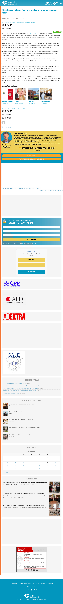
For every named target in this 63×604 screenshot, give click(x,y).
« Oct (4, 472)
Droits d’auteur (50, 583)
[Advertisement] (31, 175)
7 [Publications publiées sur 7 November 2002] (31, 460)
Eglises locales (30, 22)
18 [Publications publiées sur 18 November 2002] (7, 466)
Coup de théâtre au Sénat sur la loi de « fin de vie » (20, 435)
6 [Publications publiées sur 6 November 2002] (23, 460)
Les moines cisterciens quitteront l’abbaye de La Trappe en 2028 (24, 427)
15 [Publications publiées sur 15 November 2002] (39, 463)
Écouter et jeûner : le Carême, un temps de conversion (21, 419)
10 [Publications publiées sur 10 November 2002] (55, 460)
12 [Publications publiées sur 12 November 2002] (15, 463)
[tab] (24, 549)
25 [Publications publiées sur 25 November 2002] (7, 468)
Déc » (7, 472)
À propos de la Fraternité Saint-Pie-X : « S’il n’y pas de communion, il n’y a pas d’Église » (29, 412)
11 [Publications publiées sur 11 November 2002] (7, 463)
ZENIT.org (33, 33)
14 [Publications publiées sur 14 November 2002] (31, 463)
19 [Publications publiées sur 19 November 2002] (15, 466)
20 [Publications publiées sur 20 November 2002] (23, 466)
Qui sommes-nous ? (14, 583)
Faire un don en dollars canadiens (31, 159)
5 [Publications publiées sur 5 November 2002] (15, 460)
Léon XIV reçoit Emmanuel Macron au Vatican (14, 383)
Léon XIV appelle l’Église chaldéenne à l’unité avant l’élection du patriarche (20, 388)
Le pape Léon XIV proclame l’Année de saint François (21, 404)
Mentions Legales (40, 583)
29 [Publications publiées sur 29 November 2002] (39, 468)
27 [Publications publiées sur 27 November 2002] (23, 468)
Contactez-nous (31, 586)
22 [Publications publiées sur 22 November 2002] (39, 466)
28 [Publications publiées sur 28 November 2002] (31, 468)
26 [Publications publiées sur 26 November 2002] (15, 468)
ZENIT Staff (20, 22)
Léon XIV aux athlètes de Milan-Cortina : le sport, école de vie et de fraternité (24, 505)
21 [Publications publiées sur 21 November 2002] (31, 466)
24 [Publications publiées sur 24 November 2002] (55, 466)
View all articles (6, 127)
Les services (31, 583)
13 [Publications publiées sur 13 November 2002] (23, 463)
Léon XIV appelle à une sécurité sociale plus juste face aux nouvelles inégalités (21, 386)
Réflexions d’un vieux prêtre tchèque (11, 393)
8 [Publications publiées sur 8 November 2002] (39, 460)
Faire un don (31, 156)
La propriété (23, 583)
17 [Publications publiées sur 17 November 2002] (55, 463)
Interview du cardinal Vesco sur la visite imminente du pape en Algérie (19, 390)
